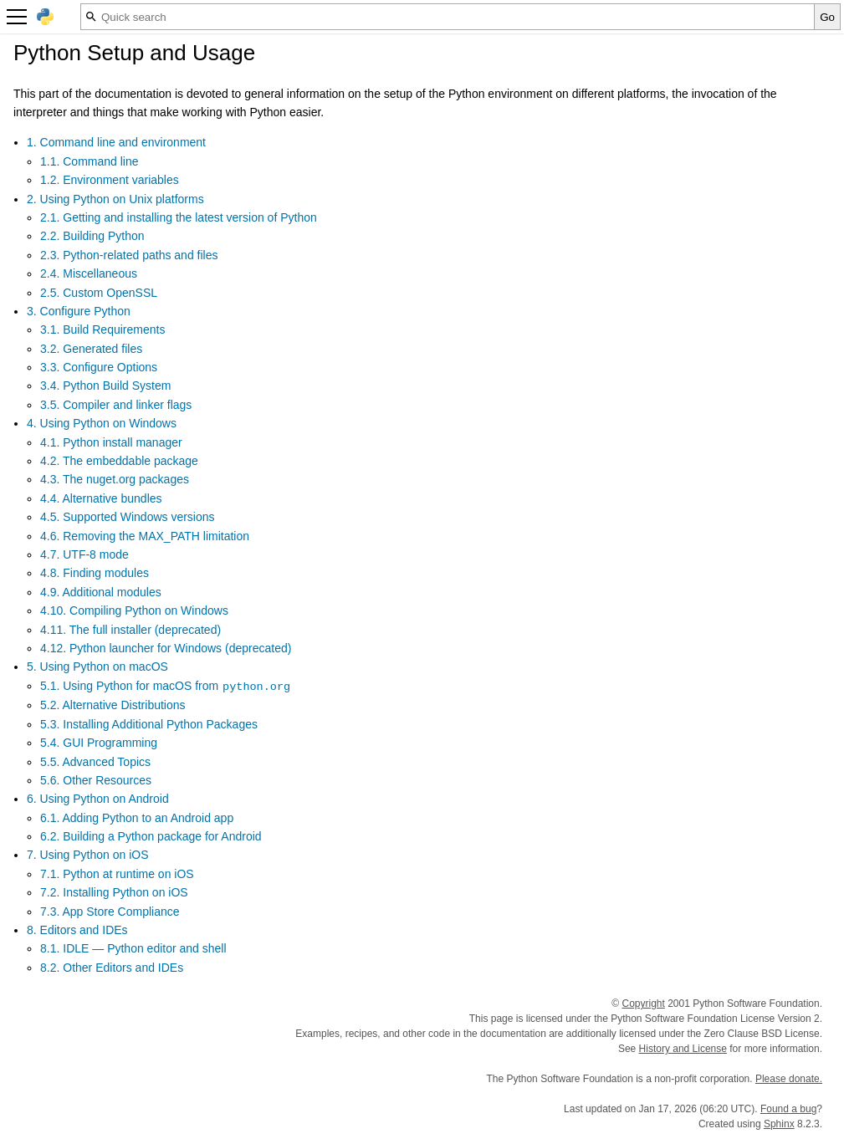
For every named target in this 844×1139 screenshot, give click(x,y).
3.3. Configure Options (98, 367)
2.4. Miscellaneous (88, 273)
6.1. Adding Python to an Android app (136, 818)
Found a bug (788, 1109)
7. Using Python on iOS (88, 854)
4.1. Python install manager (111, 442)
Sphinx (779, 1124)
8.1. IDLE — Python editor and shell (133, 948)
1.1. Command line (89, 161)
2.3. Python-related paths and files (128, 255)
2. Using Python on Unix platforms (115, 199)
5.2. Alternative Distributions (113, 705)
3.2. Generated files (91, 348)
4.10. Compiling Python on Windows (134, 610)
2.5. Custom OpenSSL (98, 292)
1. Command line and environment (116, 142)
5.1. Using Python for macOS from (165, 685)
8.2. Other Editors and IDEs (111, 967)
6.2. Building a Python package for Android (151, 836)
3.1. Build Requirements (102, 329)
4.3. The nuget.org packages (114, 479)
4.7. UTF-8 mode (84, 554)
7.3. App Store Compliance (110, 911)
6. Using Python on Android (98, 798)
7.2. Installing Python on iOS (114, 892)
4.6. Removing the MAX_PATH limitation (144, 536)
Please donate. (788, 1079)
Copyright (643, 1003)
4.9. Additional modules (100, 592)
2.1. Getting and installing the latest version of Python (178, 217)
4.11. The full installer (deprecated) (130, 629)
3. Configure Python (78, 311)
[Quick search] (447, 16)
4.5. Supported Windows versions (127, 517)
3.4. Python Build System (105, 385)
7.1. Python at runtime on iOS (117, 874)
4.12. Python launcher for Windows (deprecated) (165, 648)
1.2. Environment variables (109, 179)
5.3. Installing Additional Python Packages (149, 724)
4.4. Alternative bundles (101, 498)
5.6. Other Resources (95, 780)
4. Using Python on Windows (101, 423)
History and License (683, 1049)
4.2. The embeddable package (119, 460)
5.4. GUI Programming (98, 742)
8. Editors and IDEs (77, 930)
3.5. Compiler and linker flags (116, 404)
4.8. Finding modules (94, 573)
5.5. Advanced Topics (95, 762)
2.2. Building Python (92, 236)
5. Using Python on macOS (97, 666)
